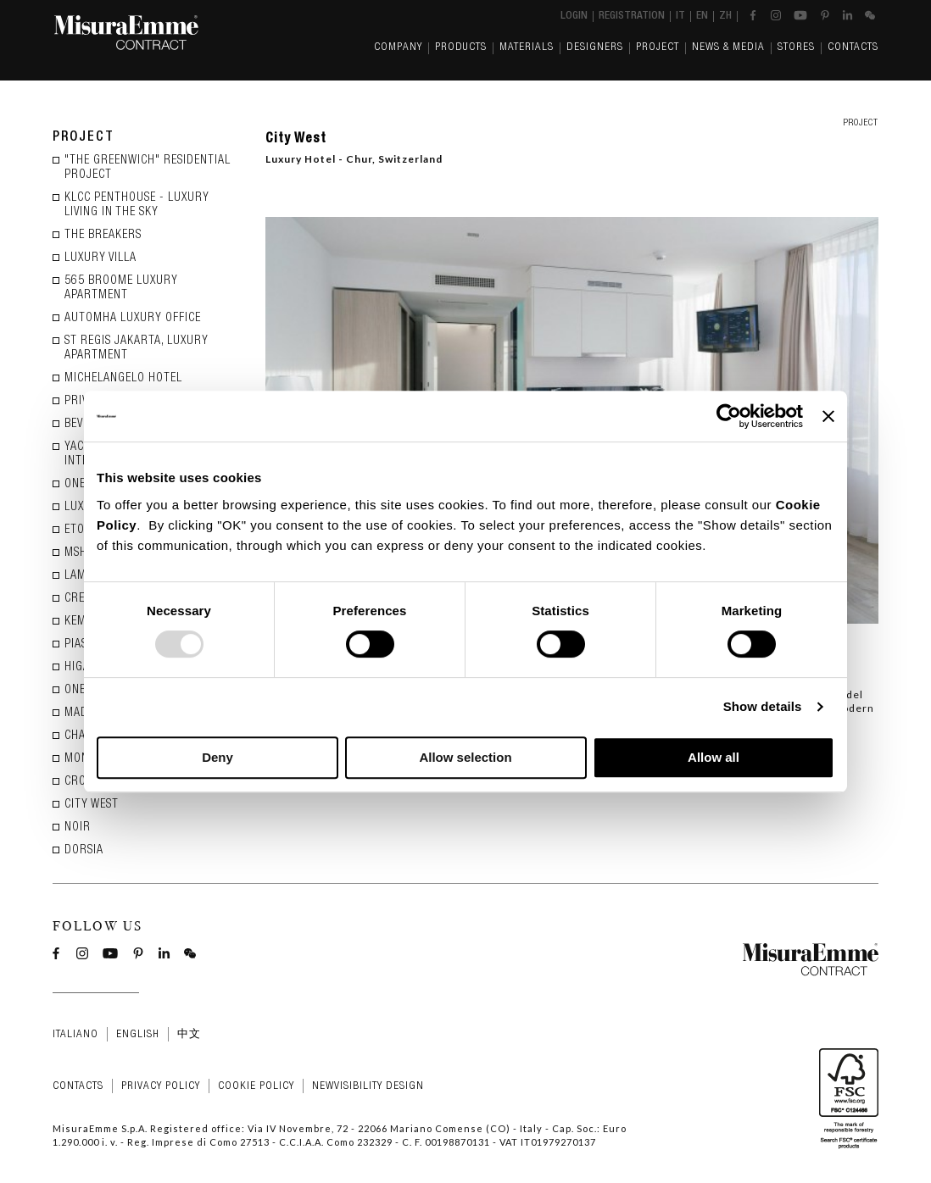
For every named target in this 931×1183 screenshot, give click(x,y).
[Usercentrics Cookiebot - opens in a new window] (729, 416)
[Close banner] (828, 416)
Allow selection (465, 757)
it (680, 16)
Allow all (713, 757)
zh (725, 16)
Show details (762, 706)
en (702, 16)
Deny (217, 757)
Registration (632, 16)
